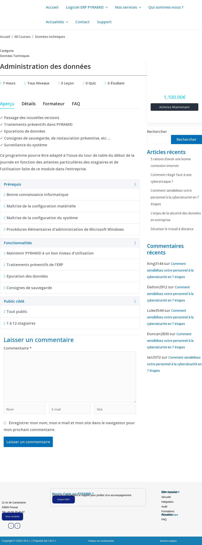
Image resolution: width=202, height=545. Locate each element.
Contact (82, 21)
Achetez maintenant (174, 107)
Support (104, 21)
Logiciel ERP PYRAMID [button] (87, 7)
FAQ (76, 104)
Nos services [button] (128, 7)
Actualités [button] (57, 22)
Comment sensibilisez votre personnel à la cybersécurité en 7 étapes (176, 197)
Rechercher (157, 132)
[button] (106, 7)
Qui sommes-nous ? (165, 7)
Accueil (52, 7)
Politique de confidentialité (101, 540)
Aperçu (7, 104)
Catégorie (7, 51)
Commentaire (18, 348)
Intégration (167, 501)
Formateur (54, 104)
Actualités (167, 514)
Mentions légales (168, 540)
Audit (164, 506)
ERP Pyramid (169, 491)
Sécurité (166, 496)
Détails (29, 104)
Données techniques (17, 55)
